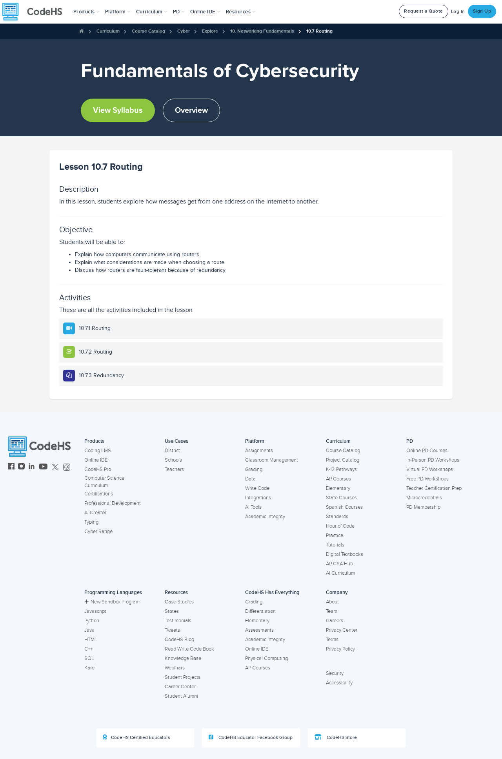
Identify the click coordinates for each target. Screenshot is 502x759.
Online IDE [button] (205, 12)
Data (250, 479)
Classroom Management (271, 460)
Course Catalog (148, 31)
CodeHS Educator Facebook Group (251, 737)
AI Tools (253, 507)
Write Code (257, 488)
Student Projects (182, 677)
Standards (337, 516)
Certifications (98, 494)
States (172, 611)
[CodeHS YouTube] (43, 467)
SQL (89, 658)
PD (409, 441)
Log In (458, 12)
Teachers (174, 469)
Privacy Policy (340, 649)
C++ (88, 649)
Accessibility (339, 683)
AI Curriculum (340, 573)
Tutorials (335, 545)
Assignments (259, 450)
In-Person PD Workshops (432, 460)
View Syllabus (118, 110)
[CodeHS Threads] (67, 467)
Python (91, 621)
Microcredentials (424, 498)
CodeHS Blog (179, 639)
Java (89, 630)
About (332, 602)
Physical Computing (266, 658)
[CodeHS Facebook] (11, 467)
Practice (334, 535)
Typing (91, 522)
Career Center (180, 687)
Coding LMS (97, 450)
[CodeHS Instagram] (21, 467)
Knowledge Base (183, 658)
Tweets (172, 630)
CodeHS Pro (97, 469)
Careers (334, 621)
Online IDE (95, 460)
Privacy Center (341, 630)
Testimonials (178, 621)
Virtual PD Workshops (429, 469)
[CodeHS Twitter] (55, 467)
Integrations (258, 498)
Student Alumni (181, 696)
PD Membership (423, 507)
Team (331, 611)
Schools (173, 460)
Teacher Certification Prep (434, 488)
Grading (253, 469)
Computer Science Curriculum (104, 482)
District (172, 450)
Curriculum (108, 31)
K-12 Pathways (341, 469)
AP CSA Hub (339, 564)
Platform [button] (118, 12)
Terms (332, 639)
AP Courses (338, 479)
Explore (210, 31)
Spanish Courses (344, 507)
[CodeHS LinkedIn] (31, 467)
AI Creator (95, 513)
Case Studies (179, 602)
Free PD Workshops (427, 479)
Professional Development (112, 503)
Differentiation (260, 611)
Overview (191, 110)
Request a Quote (423, 11)
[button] (86, 12)
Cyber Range (98, 531)
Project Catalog (342, 460)
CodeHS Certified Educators (136, 737)
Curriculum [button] (151, 12)
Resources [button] (241, 12)
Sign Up (482, 11)
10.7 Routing (319, 31)
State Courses (341, 498)
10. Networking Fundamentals (262, 31)
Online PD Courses (426, 450)
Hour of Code (340, 526)
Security (335, 673)
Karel (90, 668)
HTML (90, 639)
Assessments (259, 630)
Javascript (95, 611)
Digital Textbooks (344, 554)
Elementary (338, 488)
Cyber (183, 31)
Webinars (175, 668)
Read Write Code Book (189, 649)
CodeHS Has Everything (272, 592)
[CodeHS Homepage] (35, 12)
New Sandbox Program (112, 602)
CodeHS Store (336, 737)
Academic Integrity (265, 516)
